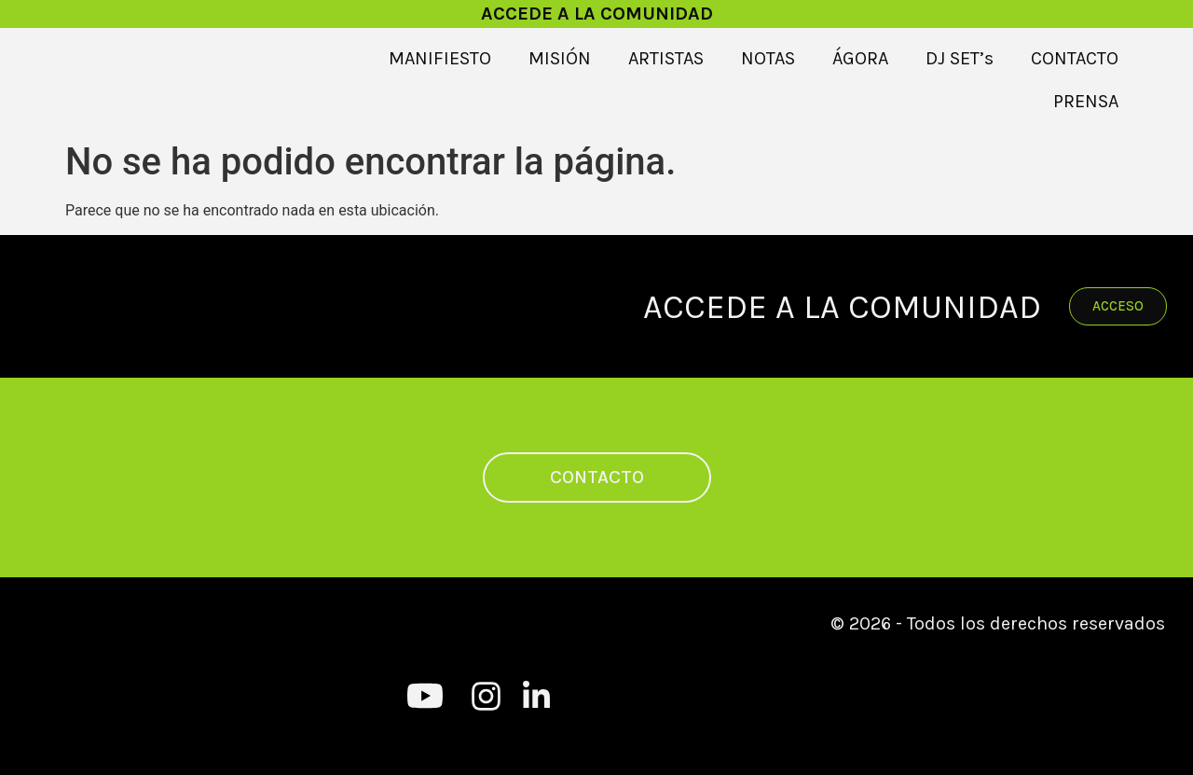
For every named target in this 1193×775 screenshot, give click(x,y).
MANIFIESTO (440, 58)
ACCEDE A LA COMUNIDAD (597, 13)
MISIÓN (559, 58)
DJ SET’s (960, 58)
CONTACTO (1074, 58)
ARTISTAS (666, 58)
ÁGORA (860, 58)
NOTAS (768, 58)
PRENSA (1085, 101)
